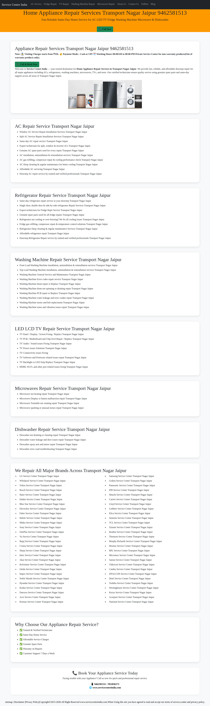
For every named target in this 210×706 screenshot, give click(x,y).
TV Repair (64, 4)
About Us (121, 4)
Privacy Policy (32, 702)
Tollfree (144, 4)
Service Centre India (14, 4)
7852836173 (113, 684)
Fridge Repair (50, 4)
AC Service (36, 4)
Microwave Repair (106, 4)
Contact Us (133, 4)
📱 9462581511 (98, 684)
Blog (153, 4)
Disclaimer (19, 702)
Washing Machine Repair (83, 4)
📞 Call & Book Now (27, 64)
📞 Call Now (105, 29)
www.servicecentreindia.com (107, 687)
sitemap (8, 702)
